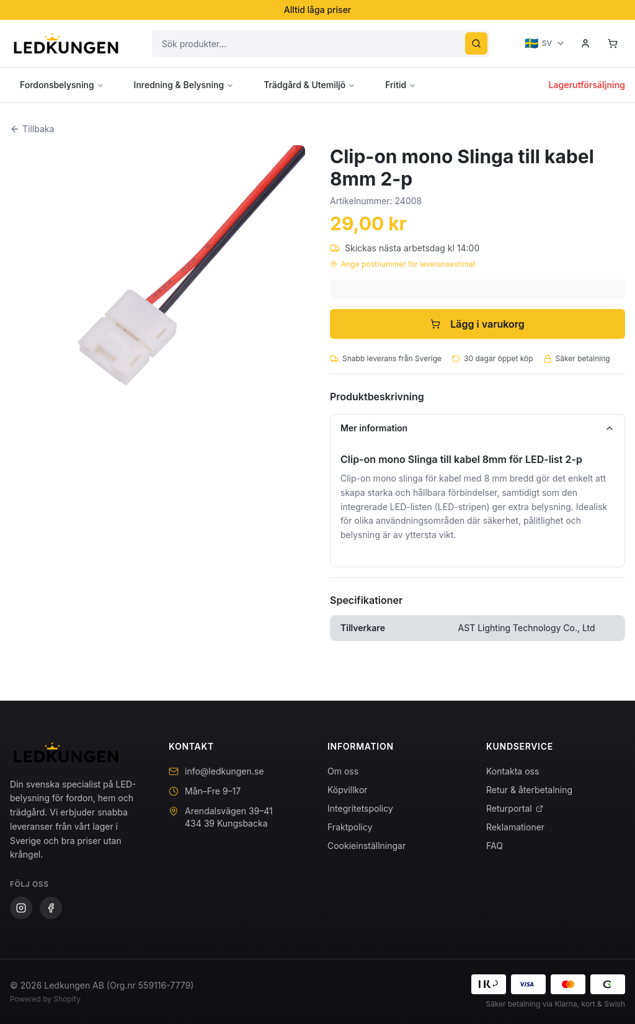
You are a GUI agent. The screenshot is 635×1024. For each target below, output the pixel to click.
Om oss (342, 771)
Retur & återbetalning (529, 789)
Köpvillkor (347, 789)
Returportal (514, 808)
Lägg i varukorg (477, 324)
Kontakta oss (512, 771)
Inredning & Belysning (184, 84)
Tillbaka (32, 129)
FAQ (494, 845)
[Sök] (476, 43)
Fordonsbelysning (62, 84)
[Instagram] (21, 908)
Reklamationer (515, 827)
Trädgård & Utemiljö (309, 84)
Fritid (400, 84)
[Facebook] (51, 908)
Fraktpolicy (350, 827)
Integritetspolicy (360, 808)
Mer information (477, 428)
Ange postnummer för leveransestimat (402, 264)
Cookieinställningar (366, 845)
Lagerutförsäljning (587, 84)
